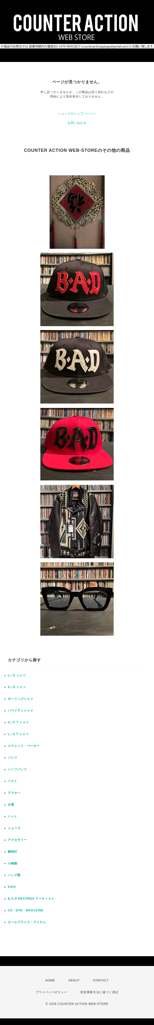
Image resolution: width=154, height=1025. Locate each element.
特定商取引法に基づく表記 (99, 992)
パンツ (12, 757)
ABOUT (74, 980)
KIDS (12, 887)
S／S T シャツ (18, 722)
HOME (50, 980)
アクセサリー (17, 840)
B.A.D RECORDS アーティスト (31, 898)
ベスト (12, 781)
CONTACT (101, 980)
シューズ (14, 828)
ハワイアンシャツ (20, 710)
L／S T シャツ (18, 734)
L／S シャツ (17, 675)
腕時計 (12, 851)
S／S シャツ (17, 687)
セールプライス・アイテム (27, 922)
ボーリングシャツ (20, 699)
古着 (11, 804)
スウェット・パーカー (24, 746)
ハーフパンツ (17, 769)
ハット (12, 816)
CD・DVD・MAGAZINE (26, 910)
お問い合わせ (77, 123)
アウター (14, 793)
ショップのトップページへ (77, 113)
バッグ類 (14, 875)
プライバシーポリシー (51, 992)
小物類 (12, 863)
